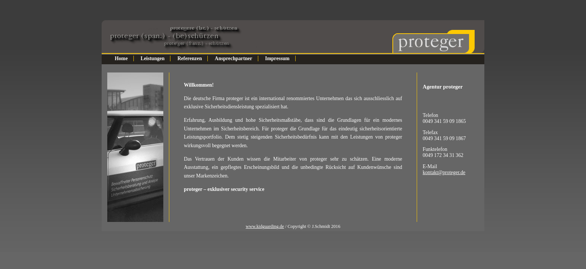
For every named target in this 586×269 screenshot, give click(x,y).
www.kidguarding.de (265, 226)
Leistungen (152, 58)
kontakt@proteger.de (444, 172)
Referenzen (190, 58)
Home (121, 58)
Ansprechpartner (233, 58)
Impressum (277, 58)
